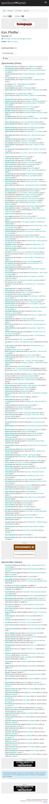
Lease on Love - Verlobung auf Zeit (34, 254)
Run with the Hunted (21, 407)
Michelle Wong (9, 581)
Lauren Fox (8, 657)
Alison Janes (9, 235)
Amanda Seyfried (10, 506)
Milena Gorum (9, 431)
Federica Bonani (10, 747)
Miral (25, 535)
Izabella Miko (9, 455)
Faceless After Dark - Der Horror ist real (28, 198)
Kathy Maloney (9, 218)
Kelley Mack (8, 335)
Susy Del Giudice (10, 700)
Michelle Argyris (10, 303)
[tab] (24, 58)
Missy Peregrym (10, 103)
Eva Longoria (9, 216)
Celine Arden (9, 153)
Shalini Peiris (9, 576)
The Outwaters (31, 229)
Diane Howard (9, 164)
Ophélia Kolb (9, 175)
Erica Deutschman (10, 315)
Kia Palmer (8, 170)
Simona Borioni (10, 743)
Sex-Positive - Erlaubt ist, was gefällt (31, 95)
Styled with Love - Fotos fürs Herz (35, 218)
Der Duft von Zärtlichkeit (31, 530)
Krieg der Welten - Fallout (36, 118)
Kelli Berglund (9, 487)
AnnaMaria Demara (11, 118)
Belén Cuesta (9, 493)
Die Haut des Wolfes (27, 501)
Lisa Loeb (8, 661)
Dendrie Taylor (9, 515)
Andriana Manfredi (10, 231)
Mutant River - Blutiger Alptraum (28, 456)
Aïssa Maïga (9, 579)
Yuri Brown (8, 149)
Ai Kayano (8, 619)
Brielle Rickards (10, 425)
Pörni (14, 585)
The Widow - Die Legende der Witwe (23, 342)
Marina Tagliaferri (10, 633)
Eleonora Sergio (10, 688)
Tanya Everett (9, 257)
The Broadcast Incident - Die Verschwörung (32, 335)
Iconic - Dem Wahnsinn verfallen (29, 122)
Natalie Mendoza (10, 666)
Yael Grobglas (9, 269)
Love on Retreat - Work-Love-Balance (29, 192)
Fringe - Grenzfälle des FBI (28, 657)
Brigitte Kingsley (10, 320)
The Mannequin (23, 77)
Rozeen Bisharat (10, 535)
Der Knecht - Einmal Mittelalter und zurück (31, 418)
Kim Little (8, 70)
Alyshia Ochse (9, 101)
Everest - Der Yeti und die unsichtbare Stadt (34, 581)
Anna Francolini (10, 569)
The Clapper (26, 506)
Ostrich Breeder (10, 307)
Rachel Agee (9, 466)
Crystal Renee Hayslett (12, 168)
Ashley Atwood (9, 433)
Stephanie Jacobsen (11, 653)
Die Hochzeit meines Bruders (25, 376)
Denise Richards (10, 144)
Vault (22, 399)
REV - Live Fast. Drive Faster (30, 360)
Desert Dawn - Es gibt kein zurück (34, 79)
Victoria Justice (10, 156)
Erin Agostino (9, 263)
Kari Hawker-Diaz (10, 481)
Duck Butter (25, 464)
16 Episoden (15, 690)
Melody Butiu (9, 674)
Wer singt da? (25, 449)
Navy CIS (32, 678)
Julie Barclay (9, 302)
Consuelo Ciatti (10, 732)
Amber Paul (8, 409)
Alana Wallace (9, 472)
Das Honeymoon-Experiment (35, 425)
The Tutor (25, 156)
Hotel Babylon (32, 666)
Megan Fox (8, 387)
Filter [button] (5, 58)
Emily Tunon (9, 112)
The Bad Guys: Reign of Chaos (35, 441)
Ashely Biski (9, 292)
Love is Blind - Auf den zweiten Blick (36, 511)
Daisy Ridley (9, 194)
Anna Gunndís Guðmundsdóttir (14, 587)
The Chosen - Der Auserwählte (28, 622)
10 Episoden (24, 655)
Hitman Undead (26, 431)
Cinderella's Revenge (34, 127)
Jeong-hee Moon (10, 522)
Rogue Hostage (22, 294)
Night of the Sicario (34, 300)
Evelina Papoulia (10, 129)
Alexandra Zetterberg (11, 565)
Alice (16, 282)
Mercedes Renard (10, 678)
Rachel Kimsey (9, 684)
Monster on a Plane (28, 107)
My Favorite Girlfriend (28, 235)
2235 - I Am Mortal (24, 339)
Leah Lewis (8, 158)
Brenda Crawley (10, 429)
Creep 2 (25, 504)
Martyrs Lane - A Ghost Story (29, 302)
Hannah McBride (10, 88)
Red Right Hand (28, 99)
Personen (10, 10)
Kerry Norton (9, 141)
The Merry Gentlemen (30, 110)
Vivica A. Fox (9, 397)
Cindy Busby (9, 357)
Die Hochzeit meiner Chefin (36, 320)
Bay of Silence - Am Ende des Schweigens (35, 393)
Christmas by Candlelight (33, 206)
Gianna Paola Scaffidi (11, 692)
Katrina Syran (9, 261)
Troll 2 (35, 68)
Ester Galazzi (9, 728)
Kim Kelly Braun (10, 107)
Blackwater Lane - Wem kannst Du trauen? (33, 135)
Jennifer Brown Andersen (13, 296)
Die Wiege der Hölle (32, 66)
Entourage (21, 670)
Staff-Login (45, 802)
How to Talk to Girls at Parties (32, 497)
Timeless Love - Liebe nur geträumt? (36, 401)
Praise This (31, 168)
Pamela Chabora (10, 445)
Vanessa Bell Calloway (12, 451)
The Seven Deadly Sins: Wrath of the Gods (33, 600)
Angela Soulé (9, 355)
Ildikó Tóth (8, 366)
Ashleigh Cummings (11, 139)
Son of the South (30, 355)
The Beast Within (32, 139)
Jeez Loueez (9, 95)
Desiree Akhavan (10, 504)
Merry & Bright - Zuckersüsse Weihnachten (27, 412)
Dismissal (25, 503)
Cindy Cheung (9, 385)
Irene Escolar (9, 501)
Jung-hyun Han (9, 441)
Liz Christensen (10, 401)
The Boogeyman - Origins (28, 208)
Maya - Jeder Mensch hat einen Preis (31, 185)
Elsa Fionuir (8, 290)
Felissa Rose (9, 391)
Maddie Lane (9, 109)
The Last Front (24, 116)
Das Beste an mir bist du (24, 485)
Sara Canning (9, 181)
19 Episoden (10, 610)
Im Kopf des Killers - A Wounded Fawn (33, 257)
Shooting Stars (31, 164)
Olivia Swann (9, 166)
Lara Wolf (8, 174)
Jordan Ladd (9, 405)
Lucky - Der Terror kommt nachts (21, 368)
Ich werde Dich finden (39, 422)
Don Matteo (30, 688)
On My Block (35, 608)
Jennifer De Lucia (10, 284)
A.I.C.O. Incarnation (31, 619)
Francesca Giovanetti (11, 724)
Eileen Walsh (9, 288)
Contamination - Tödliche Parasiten (37, 522)
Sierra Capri (8, 608)
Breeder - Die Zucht (25, 389)
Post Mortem (22, 366)
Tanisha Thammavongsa (12, 331)
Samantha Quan (10, 645)
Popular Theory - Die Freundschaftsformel (34, 170)
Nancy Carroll (9, 572)
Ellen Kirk (8, 324)
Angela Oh (8, 648)
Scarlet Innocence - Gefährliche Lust (33, 517)
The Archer (29, 515)
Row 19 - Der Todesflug (28, 292)
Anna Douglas (9, 206)
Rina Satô (8, 600)
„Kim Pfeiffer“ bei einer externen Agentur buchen (16, 39)
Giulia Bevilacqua (10, 750)
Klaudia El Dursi (10, 160)
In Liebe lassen (25, 318)
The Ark (30, 576)
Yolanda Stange (10, 530)
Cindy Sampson (10, 202)
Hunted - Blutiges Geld (34, 374)
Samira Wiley (9, 399)
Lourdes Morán (9, 240)
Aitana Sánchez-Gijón (11, 491)
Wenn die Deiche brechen (35, 625)
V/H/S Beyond (27, 88)
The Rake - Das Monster (29, 455)
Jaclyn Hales (9, 362)
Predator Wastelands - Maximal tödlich (34, 74)
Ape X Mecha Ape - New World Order (28, 143)
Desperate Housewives (34, 674)
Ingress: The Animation (40, 612)
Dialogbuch (19, 16)
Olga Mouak (8, 318)
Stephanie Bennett (10, 248)
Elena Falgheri (9, 640)
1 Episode (14, 574)
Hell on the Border (33, 433)
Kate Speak (8, 456)
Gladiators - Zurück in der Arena (32, 124)
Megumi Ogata (9, 612)
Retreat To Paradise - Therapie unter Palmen (35, 362)
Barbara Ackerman (10, 191)
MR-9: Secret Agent (33, 179)
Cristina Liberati (10, 717)
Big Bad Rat (25, 391)
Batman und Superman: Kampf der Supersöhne (26, 280)
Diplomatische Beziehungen (31, 569)
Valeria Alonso (9, 503)
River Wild (25, 166)
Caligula (25, 537)
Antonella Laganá (10, 720)
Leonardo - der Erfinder (31, 194)
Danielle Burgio (10, 162)
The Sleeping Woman (21, 93)
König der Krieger (36, 460)
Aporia (25, 213)
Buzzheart (27, 129)
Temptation (28, 160)
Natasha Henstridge (11, 127)
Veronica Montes (10, 79)
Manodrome (37, 189)
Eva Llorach (8, 449)
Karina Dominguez (10, 272)
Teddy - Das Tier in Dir (18, 349)
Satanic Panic (28, 405)
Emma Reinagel (10, 124)
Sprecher (7, 16)
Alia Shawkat (9, 464)
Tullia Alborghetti (10, 754)
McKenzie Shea (9, 66)
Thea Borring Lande (11, 68)
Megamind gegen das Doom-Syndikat (36, 112)
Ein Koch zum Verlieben (22, 462)
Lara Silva (8, 622)
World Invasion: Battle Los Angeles (34, 526)
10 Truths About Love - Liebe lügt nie (33, 284)
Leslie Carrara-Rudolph (12, 628)
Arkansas (23, 397)
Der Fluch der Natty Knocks (26, 196)
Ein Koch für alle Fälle (33, 633)
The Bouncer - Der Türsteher (34, 131)
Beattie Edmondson (11, 598)
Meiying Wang (9, 179)
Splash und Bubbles (35, 628)
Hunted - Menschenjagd (30, 261)
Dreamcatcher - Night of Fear (36, 328)
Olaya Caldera (9, 90)
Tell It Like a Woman (26, 216)
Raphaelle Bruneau (11, 244)
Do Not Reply (27, 439)
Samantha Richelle (11, 595)
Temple (27, 598)
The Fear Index (32, 579)
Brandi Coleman (10, 526)
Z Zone (16, 86)
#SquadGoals (30, 489)
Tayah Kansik (9, 131)
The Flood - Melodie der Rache (20, 383)
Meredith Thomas (10, 110)
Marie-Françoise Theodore (13, 351)
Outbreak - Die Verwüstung (33, 101)
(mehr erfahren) (14, 41)
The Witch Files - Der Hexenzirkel (37, 445)
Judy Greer (8, 213)
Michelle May (9, 229)
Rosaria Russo (9, 696)
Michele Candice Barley (12, 435)
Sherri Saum (9, 489)
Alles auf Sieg (31, 487)
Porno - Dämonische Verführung (29, 409)
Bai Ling (7, 670)
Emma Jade (8, 122)
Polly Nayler (8, 135)
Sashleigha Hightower (12, 311)
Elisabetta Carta (10, 739)
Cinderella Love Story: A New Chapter (26, 479)
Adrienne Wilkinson (11, 328)
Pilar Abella (8, 703)
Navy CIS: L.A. (32, 645)
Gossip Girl (25, 661)
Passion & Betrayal (32, 174)
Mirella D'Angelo (10, 537)
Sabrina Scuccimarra (11, 709)
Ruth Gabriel (9, 208)
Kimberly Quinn (10, 225)
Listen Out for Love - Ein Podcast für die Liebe (26, 252)
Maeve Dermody (10, 267)
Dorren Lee (8, 254)
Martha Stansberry (10, 189)
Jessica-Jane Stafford (11, 468)
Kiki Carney (8, 339)
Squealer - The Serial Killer (29, 162)
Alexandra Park (9, 99)
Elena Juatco (9, 237)
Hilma (25, 267)
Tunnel (24, 509)
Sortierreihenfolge (8, 53)
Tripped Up (23, 158)
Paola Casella (9, 735)
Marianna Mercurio (10, 637)
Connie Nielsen (9, 422)
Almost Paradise (33, 595)
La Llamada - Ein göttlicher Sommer (33, 493)
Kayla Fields (9, 210)
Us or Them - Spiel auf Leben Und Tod (31, 153)
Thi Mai (28, 491)
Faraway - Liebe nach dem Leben (31, 385)
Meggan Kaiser (9, 222)
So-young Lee (9, 517)
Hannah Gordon (10, 360)
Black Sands (36, 587)
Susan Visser (9, 625)
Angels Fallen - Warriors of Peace (34, 144)
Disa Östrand (9, 592)
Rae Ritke (8, 511)
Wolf (24, 288)
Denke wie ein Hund (25, 387)
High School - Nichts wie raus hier (27, 379)
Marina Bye (8, 497)
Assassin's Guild (26, 141)
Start (4, 10)
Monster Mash (25, 109)
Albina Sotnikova (10, 460)
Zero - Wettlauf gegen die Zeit (21, 84)
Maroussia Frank (10, 393)
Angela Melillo (9, 713)
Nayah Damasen (10, 439)
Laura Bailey (9, 276)
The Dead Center (26, 466)
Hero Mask (29, 616)
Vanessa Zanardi (10, 74)
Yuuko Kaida (9, 616)
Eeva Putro (8, 389)
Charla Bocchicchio (11, 475)
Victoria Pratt (9, 682)
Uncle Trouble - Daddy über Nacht (33, 90)
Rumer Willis (9, 185)
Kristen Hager (9, 374)
